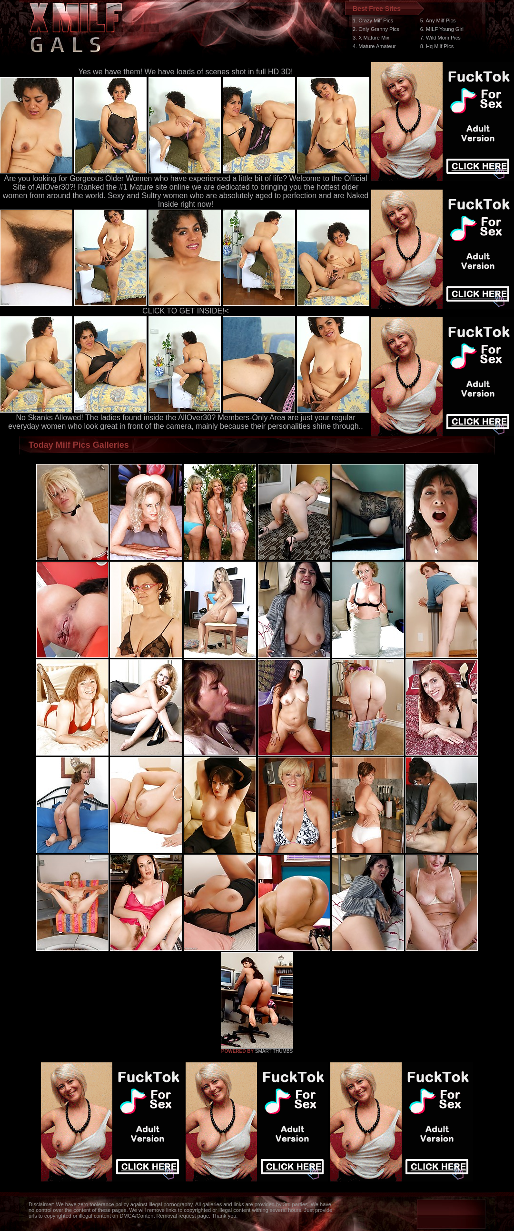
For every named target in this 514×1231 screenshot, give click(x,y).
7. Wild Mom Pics (440, 37)
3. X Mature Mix (371, 37)
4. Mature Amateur (374, 46)
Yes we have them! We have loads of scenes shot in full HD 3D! (186, 72)
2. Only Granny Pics (376, 29)
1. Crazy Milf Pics (373, 20)
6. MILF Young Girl (442, 29)
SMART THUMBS (274, 1051)
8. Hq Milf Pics (437, 46)
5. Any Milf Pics (438, 20)
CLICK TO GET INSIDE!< (185, 311)
